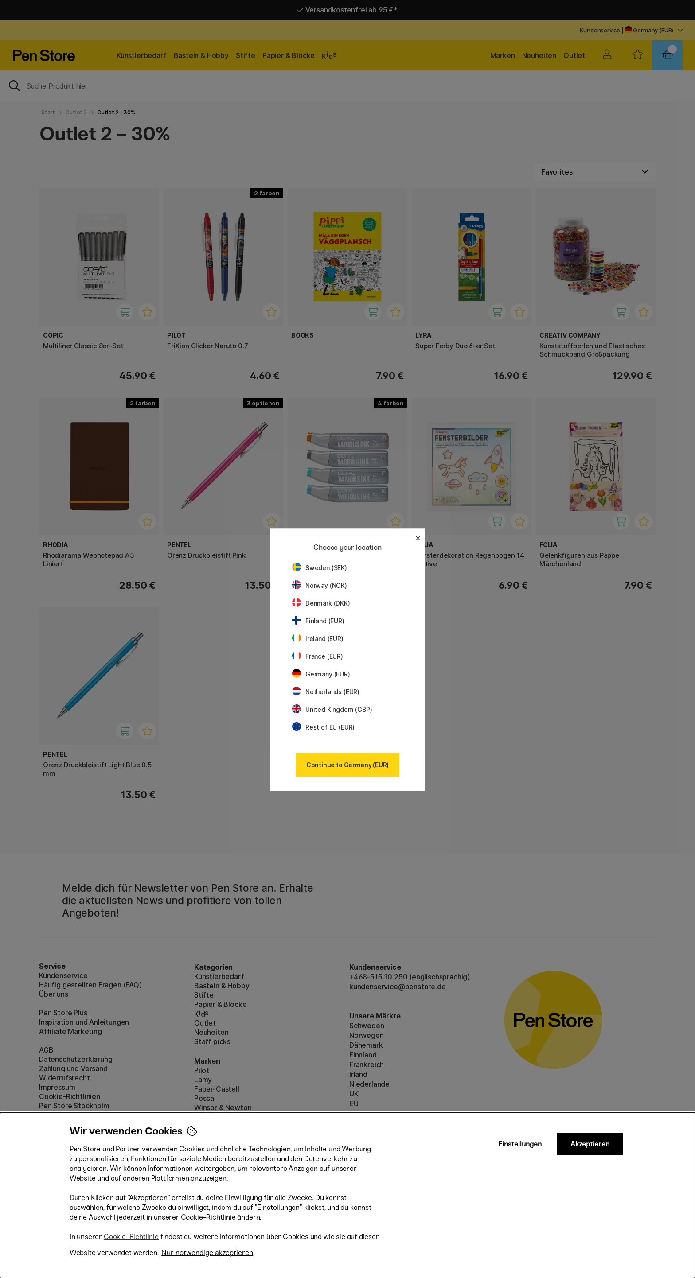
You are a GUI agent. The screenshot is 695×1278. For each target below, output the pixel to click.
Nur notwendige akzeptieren (207, 1252)
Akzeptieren (589, 1144)
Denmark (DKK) (321, 603)
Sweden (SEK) (319, 567)
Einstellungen (520, 1144)
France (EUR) (317, 656)
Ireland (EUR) (318, 638)
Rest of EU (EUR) (323, 727)
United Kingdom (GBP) (332, 709)
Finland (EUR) (318, 621)
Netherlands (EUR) (325, 691)
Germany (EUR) (321, 674)
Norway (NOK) (319, 585)
